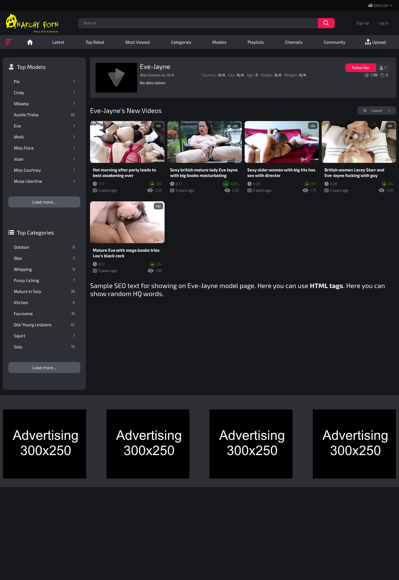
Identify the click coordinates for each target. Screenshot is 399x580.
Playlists (256, 42)
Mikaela (44, 103)
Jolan (44, 158)
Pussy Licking (44, 280)
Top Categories (35, 232)
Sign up (363, 23)
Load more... (44, 201)
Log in (383, 23)
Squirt (44, 335)
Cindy (44, 92)
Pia (44, 81)
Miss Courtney (44, 170)
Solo (44, 346)
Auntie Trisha (44, 114)
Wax (44, 258)
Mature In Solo (44, 291)
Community (334, 42)
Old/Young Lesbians (44, 324)
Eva (44, 125)
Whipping (44, 269)
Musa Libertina (44, 181)
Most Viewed (138, 42)
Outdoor (44, 247)
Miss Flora (44, 147)
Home (30, 42)
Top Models (31, 66)
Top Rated (95, 42)
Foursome (44, 313)
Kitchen (44, 302)
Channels (294, 42)
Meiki (44, 136)
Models (219, 42)
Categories (181, 42)
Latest (58, 42)
